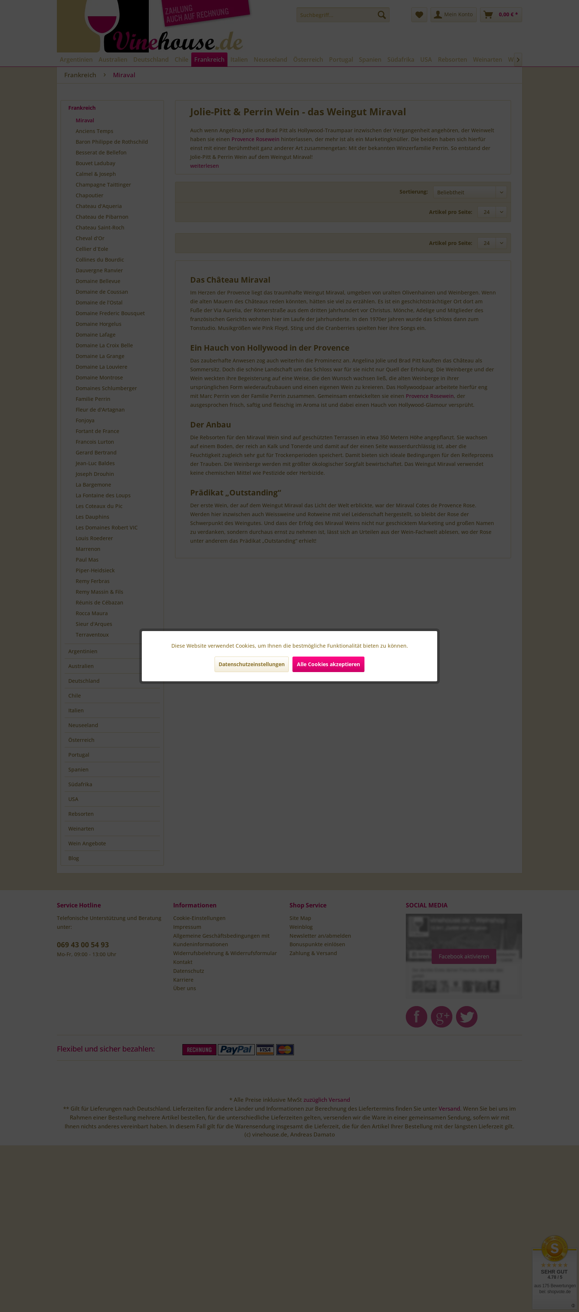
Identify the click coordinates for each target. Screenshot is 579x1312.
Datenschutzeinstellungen (252, 664)
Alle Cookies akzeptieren (328, 664)
